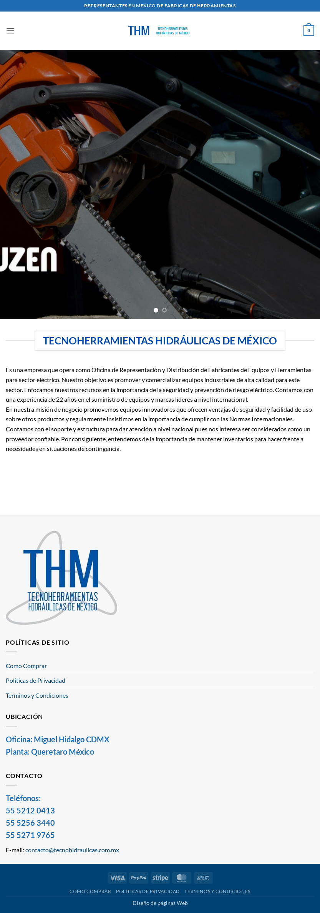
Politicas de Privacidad (35, 680)
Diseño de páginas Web (160, 903)
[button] (10, 30)
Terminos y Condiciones (37, 695)
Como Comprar (26, 665)
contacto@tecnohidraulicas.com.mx (72, 849)
